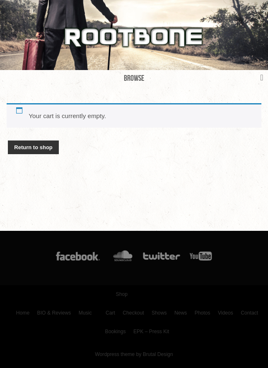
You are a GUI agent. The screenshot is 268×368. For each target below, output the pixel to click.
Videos (225, 313)
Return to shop (33, 147)
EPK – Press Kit (151, 331)
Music (85, 313)
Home (22, 313)
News (180, 313)
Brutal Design (158, 354)
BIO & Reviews (54, 313)
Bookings (115, 331)
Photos (202, 313)
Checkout (133, 313)
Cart (110, 313)
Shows (159, 313)
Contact (249, 313)
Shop (122, 294)
